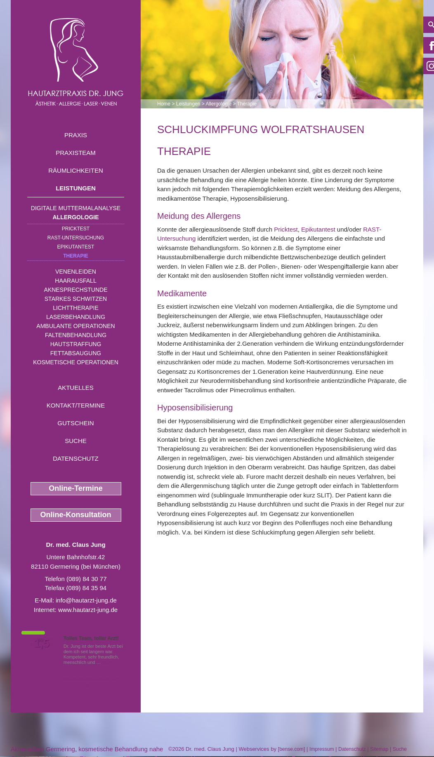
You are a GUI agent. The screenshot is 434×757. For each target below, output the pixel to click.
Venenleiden (75, 271)
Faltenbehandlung (75, 335)
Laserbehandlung (75, 317)
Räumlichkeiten (75, 170)
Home (163, 104)
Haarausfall (75, 280)
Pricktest (76, 229)
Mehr (107, 662)
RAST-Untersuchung (75, 238)
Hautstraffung (75, 344)
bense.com (291, 749)
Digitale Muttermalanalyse (75, 208)
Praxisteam (76, 152)
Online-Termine (76, 488)
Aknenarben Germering (43, 748)
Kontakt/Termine (76, 405)
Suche (76, 440)
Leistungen (76, 188)
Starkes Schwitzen (76, 298)
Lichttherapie (75, 308)
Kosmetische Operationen (75, 362)
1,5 (42, 643)
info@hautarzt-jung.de (86, 600)
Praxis (75, 134)
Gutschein (75, 423)
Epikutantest (75, 247)
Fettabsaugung (75, 353)
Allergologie (76, 217)
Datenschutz (76, 458)
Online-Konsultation (75, 515)
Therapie (75, 256)
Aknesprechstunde (75, 289)
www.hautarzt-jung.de (88, 609)
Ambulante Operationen (75, 326)
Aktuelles (76, 387)
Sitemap (379, 749)
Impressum (321, 749)
